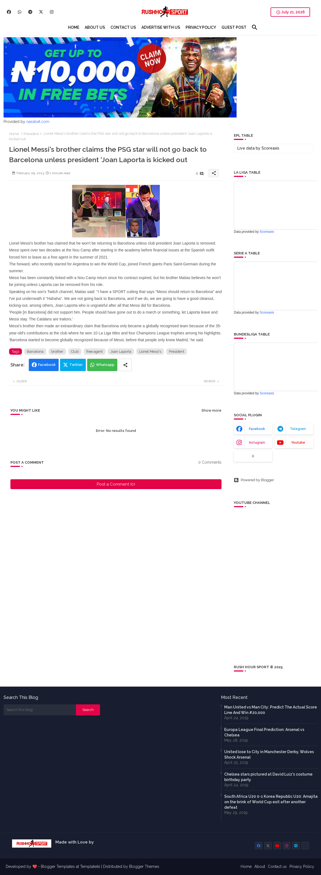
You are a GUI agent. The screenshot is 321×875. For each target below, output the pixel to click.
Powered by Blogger (254, 480)
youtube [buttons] (298, 442)
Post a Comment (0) (116, 484)
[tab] (73, 27)
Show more (211, 410)
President (31, 134)
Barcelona (35, 351)
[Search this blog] (40, 709)
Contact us (277, 866)
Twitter (76, 365)
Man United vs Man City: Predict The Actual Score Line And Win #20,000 (270, 710)
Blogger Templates (58, 866)
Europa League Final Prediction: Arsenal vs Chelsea (264, 732)
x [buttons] (253, 456)
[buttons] (8, 12)
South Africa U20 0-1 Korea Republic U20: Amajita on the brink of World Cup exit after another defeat (271, 802)
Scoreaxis (270, 148)
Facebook (47, 365)
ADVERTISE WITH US (160, 27)
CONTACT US (123, 27)
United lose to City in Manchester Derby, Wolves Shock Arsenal (269, 754)
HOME (73, 27)
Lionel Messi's (150, 351)
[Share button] (125, 365)
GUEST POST (233, 27)
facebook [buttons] (257, 429)
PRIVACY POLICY (201, 27)
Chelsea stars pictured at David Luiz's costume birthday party (268, 777)
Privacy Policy (301, 866)
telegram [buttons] (298, 429)
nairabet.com (37, 121)
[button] (254, 27)
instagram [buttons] (257, 442)
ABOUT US (95, 27)
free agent (94, 351)
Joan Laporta (120, 351)
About (259, 866)
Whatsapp (105, 365)
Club (75, 351)
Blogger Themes (144, 866)
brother (57, 351)
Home (14, 134)
